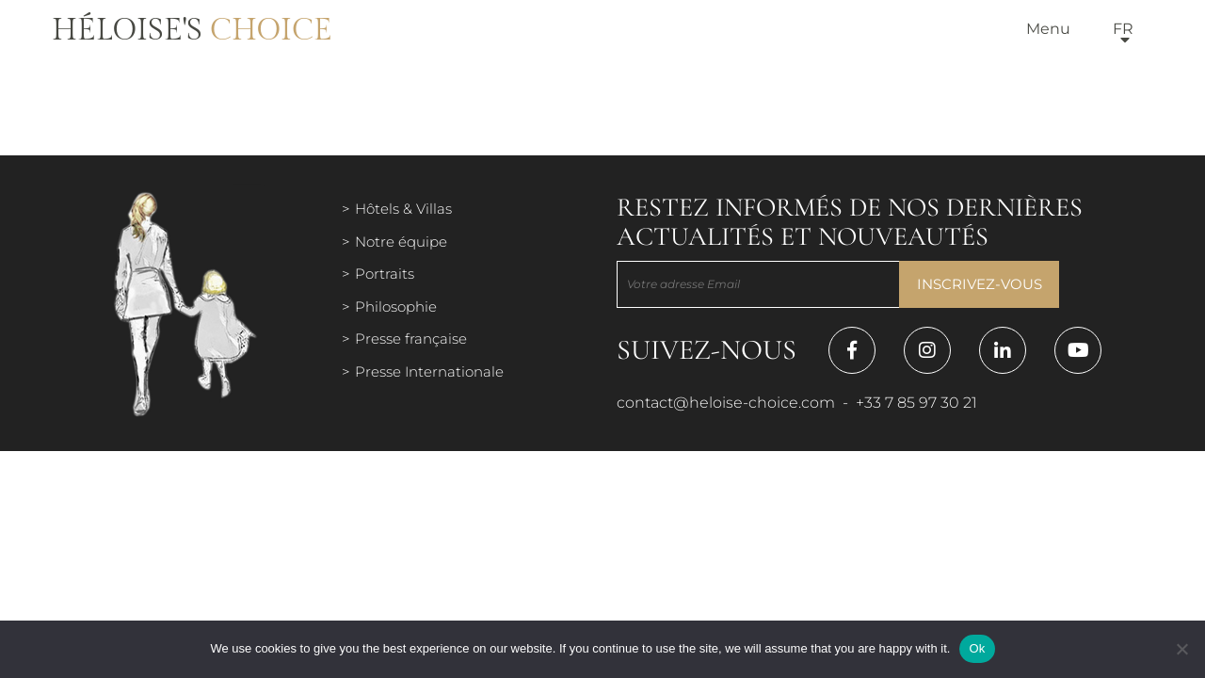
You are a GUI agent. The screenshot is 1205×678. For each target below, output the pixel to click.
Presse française (411, 338)
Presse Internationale (429, 371)
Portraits (384, 273)
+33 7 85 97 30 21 (916, 403)
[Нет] (1181, 648)
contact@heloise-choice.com (726, 403)
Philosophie (396, 306)
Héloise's (192, 30)
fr (1123, 29)
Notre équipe (401, 241)
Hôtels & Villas (403, 209)
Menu (1048, 29)
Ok (977, 648)
